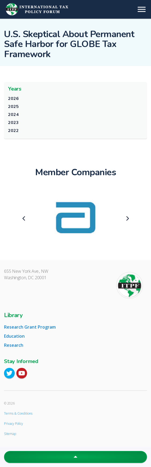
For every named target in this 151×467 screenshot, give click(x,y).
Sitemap (10, 433)
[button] (75, 457)
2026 (13, 99)
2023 (13, 123)
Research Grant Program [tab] (30, 327)
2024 (13, 115)
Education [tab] (14, 336)
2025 (13, 107)
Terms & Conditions (18, 413)
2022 (13, 131)
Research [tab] (13, 345)
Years (14, 88)
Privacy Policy (13, 423)
